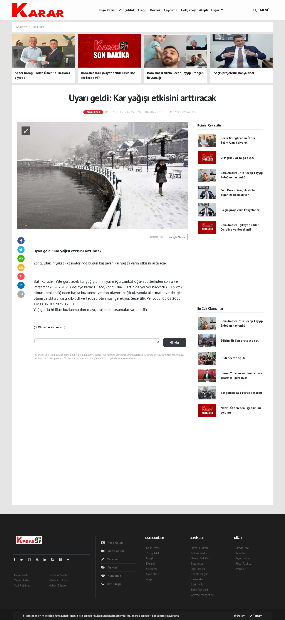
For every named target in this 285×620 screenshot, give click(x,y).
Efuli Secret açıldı (233, 358)
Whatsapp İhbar (59, 580)
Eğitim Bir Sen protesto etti (240, 340)
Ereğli (142, 10)
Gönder (174, 342)
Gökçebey (188, 10)
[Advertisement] (230, 273)
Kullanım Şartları (59, 575)
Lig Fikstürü (198, 569)
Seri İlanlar (198, 584)
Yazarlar (109, 559)
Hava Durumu (199, 548)
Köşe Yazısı (107, 10)
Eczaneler (197, 563)
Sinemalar (197, 579)
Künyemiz (111, 576)
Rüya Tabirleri (244, 563)
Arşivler (109, 567)
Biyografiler (242, 558)
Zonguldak (126, 10)
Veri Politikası (22, 585)
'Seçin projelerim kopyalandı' (240, 210)
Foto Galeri (112, 543)
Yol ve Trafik (199, 553)
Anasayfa (22, 27)
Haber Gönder (58, 585)
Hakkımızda (21, 575)
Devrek (155, 10)
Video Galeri (112, 551)
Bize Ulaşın (111, 584)
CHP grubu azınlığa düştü (238, 158)
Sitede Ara (242, 548)
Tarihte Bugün (199, 574)
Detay (239, 616)
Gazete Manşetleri (202, 595)
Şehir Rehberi (199, 590)
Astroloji (240, 569)
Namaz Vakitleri (200, 558)
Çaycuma (170, 10)
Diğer (215, 10)
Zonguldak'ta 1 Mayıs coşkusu (241, 393)
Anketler (240, 553)
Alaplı (203, 10)
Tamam (255, 616)
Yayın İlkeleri (22, 580)
